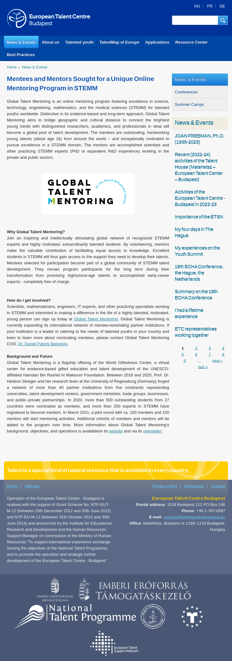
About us (50, 42)
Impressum (194, 486)
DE (222, 6)
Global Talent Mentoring (96, 319)
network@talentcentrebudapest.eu (194, 517)
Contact (218, 486)
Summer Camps (189, 104)
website (116, 431)
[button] (223, 20)
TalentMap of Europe (119, 42)
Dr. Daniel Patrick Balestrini (42, 344)
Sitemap (32, 486)
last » (203, 366)
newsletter (152, 431)
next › (217, 360)
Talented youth (79, 42)
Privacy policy (164, 486)
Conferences (186, 92)
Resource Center (191, 42)
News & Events (21, 42)
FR (209, 6)
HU (197, 6)
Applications (157, 42)
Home (12, 67)
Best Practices (21, 54)
